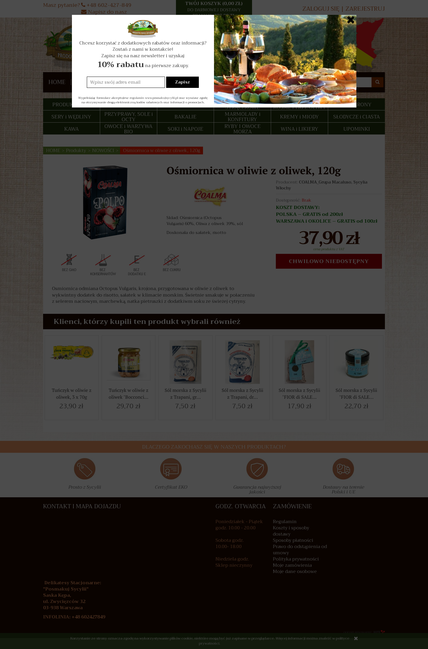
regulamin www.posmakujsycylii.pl (154, 97)
